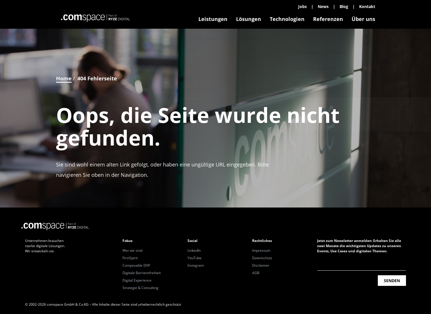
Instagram (195, 265)
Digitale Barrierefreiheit (141, 272)
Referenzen (328, 18)
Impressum (261, 250)
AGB (255, 272)
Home (64, 78)
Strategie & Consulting (140, 287)
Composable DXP (136, 265)
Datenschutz (262, 257)
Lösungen (248, 18)
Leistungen (212, 18)
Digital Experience (137, 280)
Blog (344, 6)
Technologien (287, 18)
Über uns (363, 18)
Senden (392, 280)
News (323, 6)
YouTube (194, 257)
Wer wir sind (132, 250)
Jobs (302, 6)
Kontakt (367, 6)
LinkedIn (194, 250)
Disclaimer (260, 265)
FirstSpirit (130, 257)
